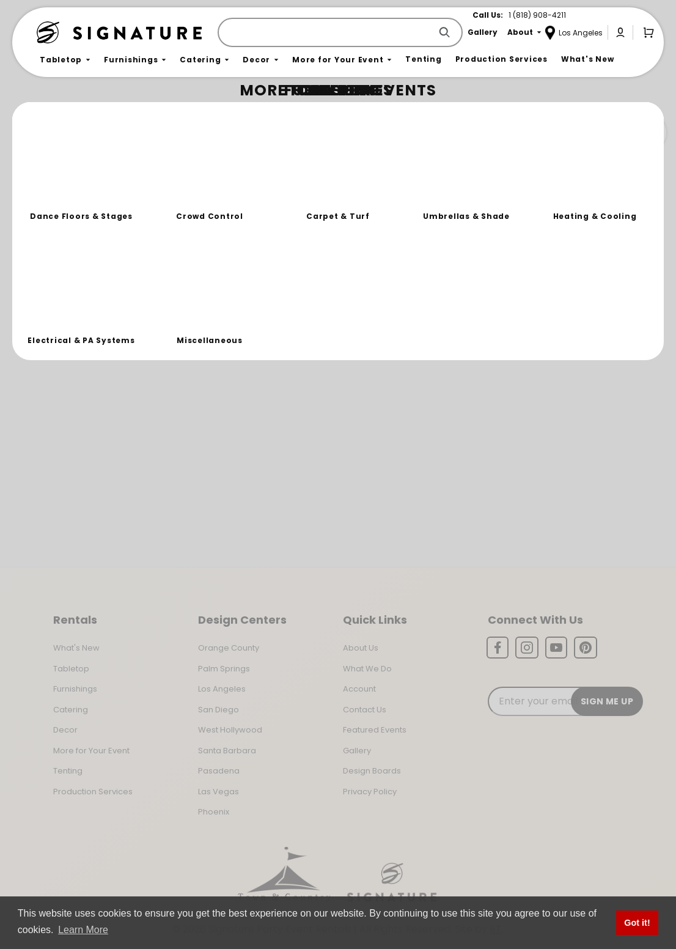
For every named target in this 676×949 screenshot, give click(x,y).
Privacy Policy (370, 791)
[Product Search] (327, 32)
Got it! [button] (637, 923)
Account (359, 689)
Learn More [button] (83, 930)
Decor (65, 730)
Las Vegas (218, 791)
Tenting (68, 771)
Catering (70, 709)
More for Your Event (91, 750)
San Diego (218, 709)
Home (50, 113)
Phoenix (213, 812)
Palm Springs (224, 668)
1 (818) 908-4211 (537, 15)
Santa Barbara (227, 750)
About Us (360, 648)
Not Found (90, 113)
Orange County (228, 648)
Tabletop (71, 668)
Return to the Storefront (240, 185)
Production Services (93, 791)
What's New (76, 648)
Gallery (357, 750)
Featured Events (374, 730)
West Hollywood (230, 730)
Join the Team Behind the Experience (557, 133)
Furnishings (75, 689)
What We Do (367, 668)
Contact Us (364, 709)
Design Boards (372, 771)
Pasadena (219, 771)
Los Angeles (222, 689)
